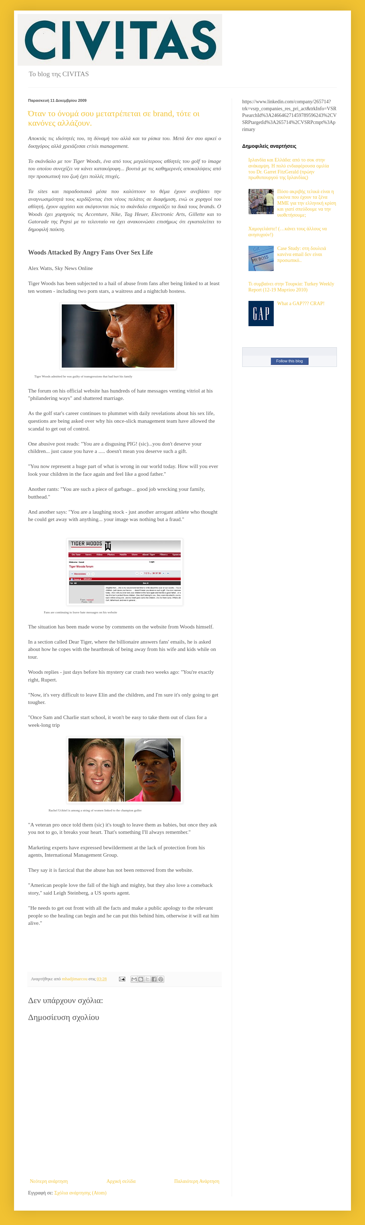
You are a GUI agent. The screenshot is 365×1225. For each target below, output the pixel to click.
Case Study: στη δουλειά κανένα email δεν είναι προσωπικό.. (301, 254)
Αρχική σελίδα (120, 1181)
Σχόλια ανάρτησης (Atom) (80, 1193)
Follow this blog (289, 361)
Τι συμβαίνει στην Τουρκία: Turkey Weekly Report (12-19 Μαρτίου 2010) (291, 286)
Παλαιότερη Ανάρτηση (196, 1181)
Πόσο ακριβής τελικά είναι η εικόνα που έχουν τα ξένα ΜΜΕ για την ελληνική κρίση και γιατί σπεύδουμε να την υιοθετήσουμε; (306, 203)
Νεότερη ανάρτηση (49, 1181)
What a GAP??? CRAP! (301, 303)
